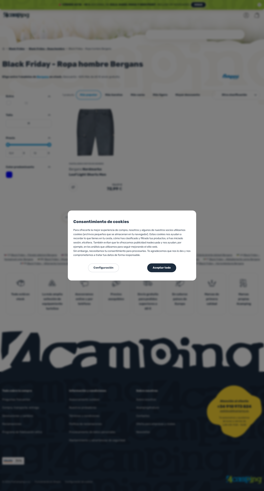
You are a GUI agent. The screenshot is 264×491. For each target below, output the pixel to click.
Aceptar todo (162, 267)
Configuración (103, 267)
